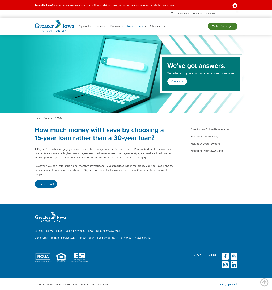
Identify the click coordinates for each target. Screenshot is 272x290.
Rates (59, 230)
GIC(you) (157, 26)
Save (101, 26)
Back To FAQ (46, 184)
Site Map (126, 237)
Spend (85, 26)
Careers (39, 230)
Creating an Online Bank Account (211, 129)
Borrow (116, 26)
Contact (210, 13)
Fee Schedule (105, 237)
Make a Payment (75, 230)
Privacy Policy (86, 237)
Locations (183, 13)
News (49, 230)
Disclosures (41, 237)
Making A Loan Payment (205, 143)
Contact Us (177, 81)
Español (197, 13)
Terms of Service (60, 237)
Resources (136, 26)
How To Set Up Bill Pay (204, 136)
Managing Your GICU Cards (207, 151)
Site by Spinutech (228, 284)
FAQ (90, 230)
